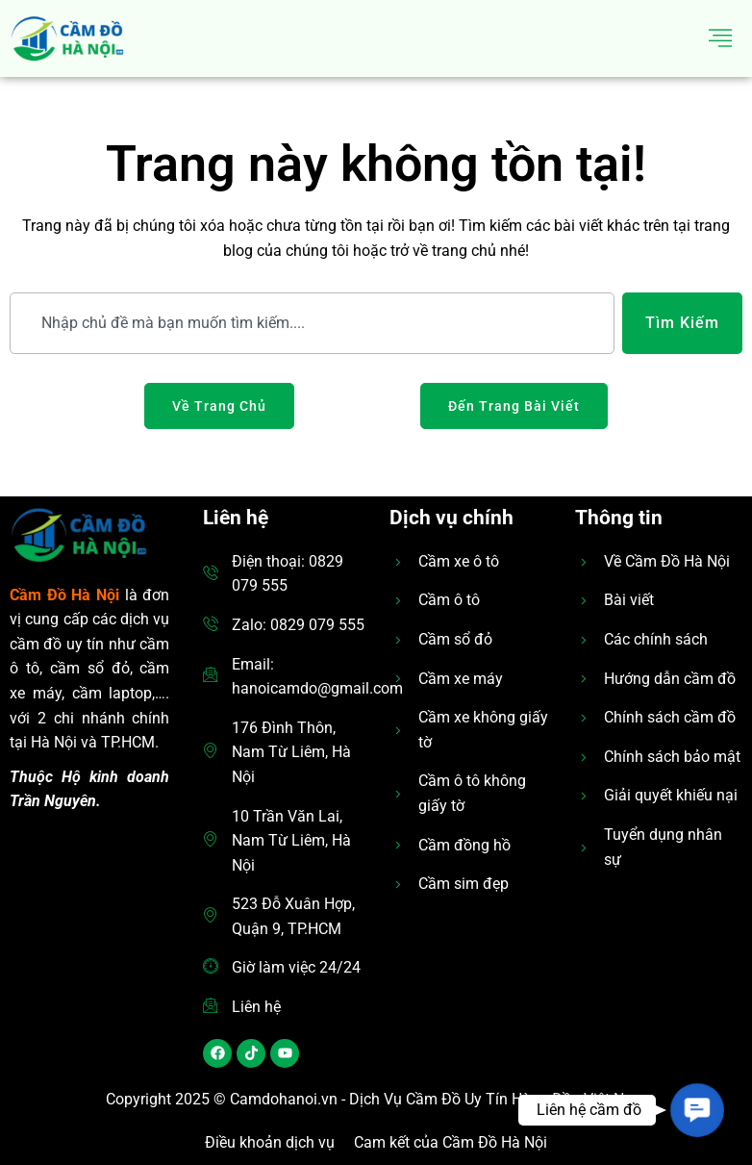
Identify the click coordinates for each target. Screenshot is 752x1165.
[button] (696, 1109)
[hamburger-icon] (720, 38)
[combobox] (312, 323)
